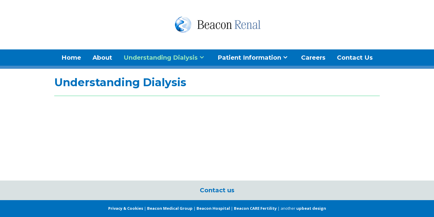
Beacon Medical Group (170, 208)
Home (71, 57)
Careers (313, 57)
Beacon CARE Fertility (255, 208)
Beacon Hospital (213, 208)
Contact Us (355, 57)
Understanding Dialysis (161, 57)
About (102, 57)
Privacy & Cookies (125, 208)
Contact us (217, 190)
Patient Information (249, 57)
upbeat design (311, 208)
